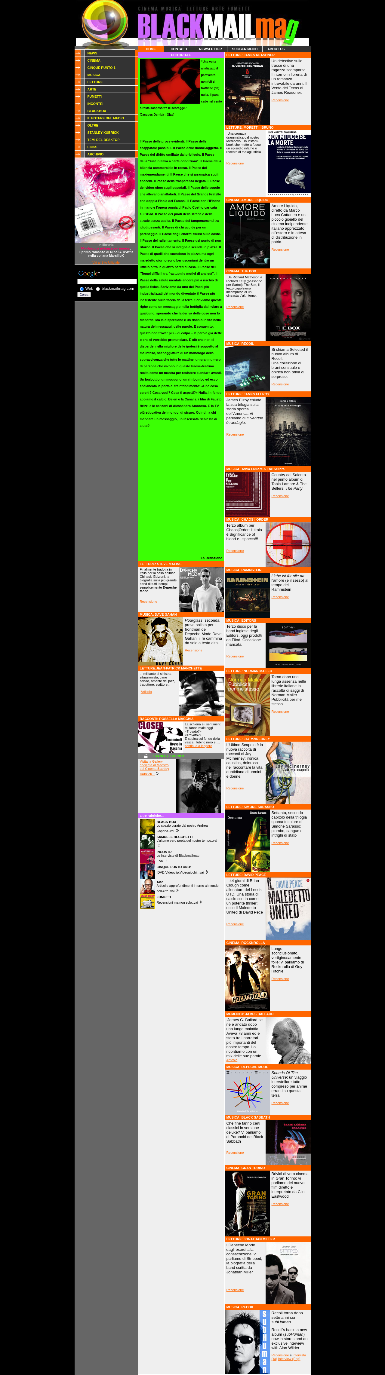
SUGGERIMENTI (245, 49)
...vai (161, 861)
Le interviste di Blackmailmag (178, 855)
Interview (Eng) (289, 1359)
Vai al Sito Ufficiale (106, 262)
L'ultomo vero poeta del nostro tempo (184, 838)
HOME (151, 49)
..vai (214, 840)
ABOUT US (276, 49)
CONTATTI (179, 49)
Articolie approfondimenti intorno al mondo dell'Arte (188, 886)
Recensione (148, 601)
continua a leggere (198, 746)
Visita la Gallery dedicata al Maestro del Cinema (154, 768)
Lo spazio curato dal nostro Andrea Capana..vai (182, 826)
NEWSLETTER (210, 49)
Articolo (146, 692)
